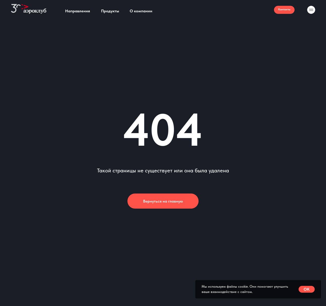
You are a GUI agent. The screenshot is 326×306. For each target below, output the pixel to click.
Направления (77, 11)
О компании (141, 11)
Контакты (284, 9)
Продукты (110, 11)
